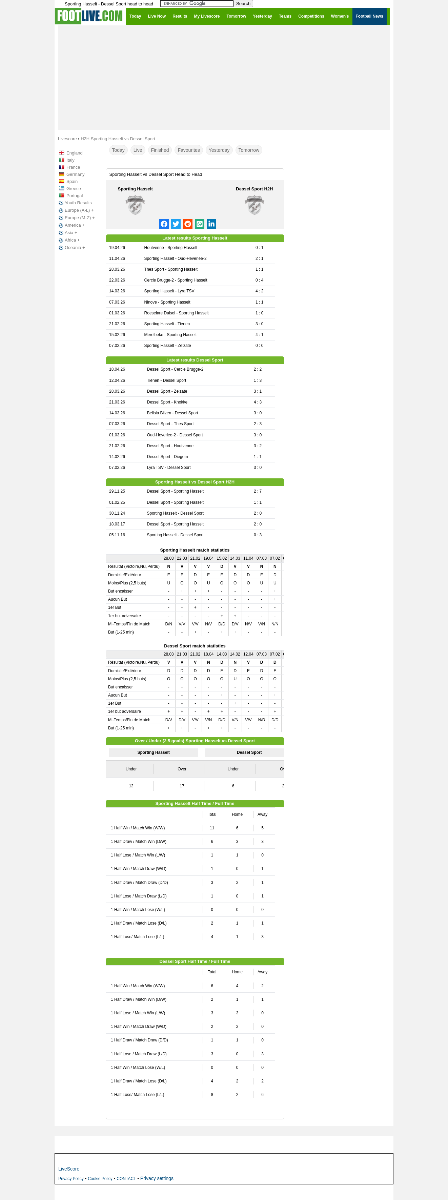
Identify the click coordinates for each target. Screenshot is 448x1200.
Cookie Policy (100, 1178)
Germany (75, 174)
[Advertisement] (224, 77)
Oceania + (71, 247)
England (74, 153)
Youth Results (74, 203)
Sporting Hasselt (135, 188)
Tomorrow (249, 150)
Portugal (74, 195)
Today (118, 150)
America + (71, 225)
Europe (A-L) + (75, 210)
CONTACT (126, 1178)
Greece (73, 188)
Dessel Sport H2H (254, 188)
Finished (160, 150)
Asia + (67, 232)
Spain (72, 181)
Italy (70, 160)
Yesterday (219, 150)
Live (138, 150)
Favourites (189, 150)
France (73, 167)
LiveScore (68, 1169)
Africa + (68, 240)
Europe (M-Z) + (76, 218)
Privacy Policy (71, 1178)
